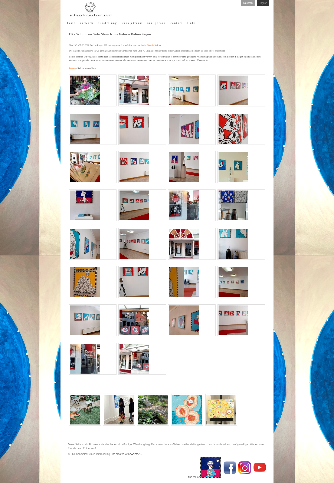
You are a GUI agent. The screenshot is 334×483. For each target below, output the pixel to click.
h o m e (71, 22)
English (263, 2)
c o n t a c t (176, 22)
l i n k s (191, 22)
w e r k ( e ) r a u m (132, 22)
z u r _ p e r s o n (156, 22)
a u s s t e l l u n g (107, 22)
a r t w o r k (86, 22)
